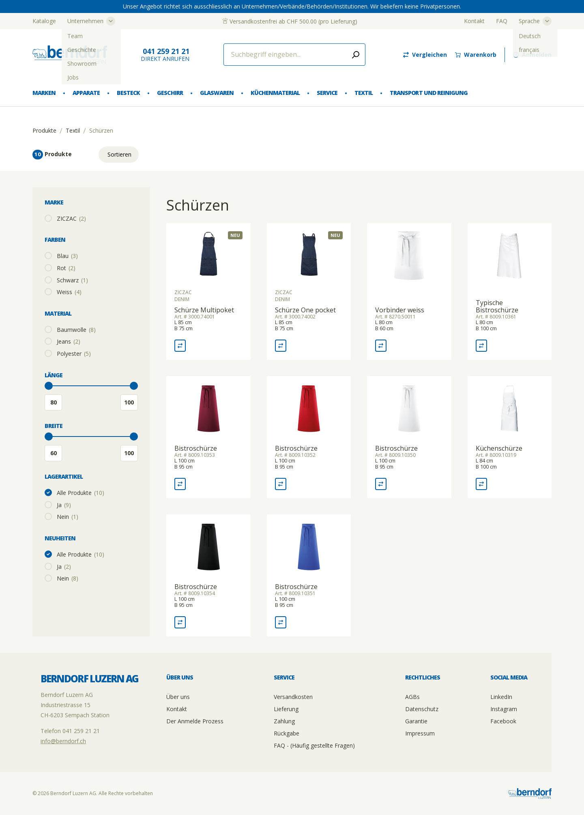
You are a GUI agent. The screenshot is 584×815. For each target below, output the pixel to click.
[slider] (49, 386)
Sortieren (119, 154)
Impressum (420, 733)
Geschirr (169, 93)
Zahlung (284, 721)
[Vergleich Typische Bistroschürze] (481, 346)
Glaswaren (217, 93)
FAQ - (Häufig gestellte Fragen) (314, 745)
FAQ (501, 21)
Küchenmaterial (275, 93)
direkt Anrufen (165, 54)
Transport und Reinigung (428, 93)
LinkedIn (501, 697)
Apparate (86, 93)
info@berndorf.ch (63, 741)
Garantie (416, 721)
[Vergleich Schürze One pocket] (280, 346)
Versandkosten (293, 697)
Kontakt (474, 21)
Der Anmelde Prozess (194, 721)
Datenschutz (421, 709)
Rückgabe (286, 733)
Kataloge (44, 21)
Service (327, 93)
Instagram (503, 709)
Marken (44, 93)
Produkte (44, 130)
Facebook (503, 721)
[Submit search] (355, 54)
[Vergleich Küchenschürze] (481, 484)
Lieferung (286, 709)
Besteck (128, 93)
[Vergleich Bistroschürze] (180, 484)
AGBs (412, 697)
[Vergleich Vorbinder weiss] (380, 346)
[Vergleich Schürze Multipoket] (180, 346)
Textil (363, 93)
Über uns (178, 697)
